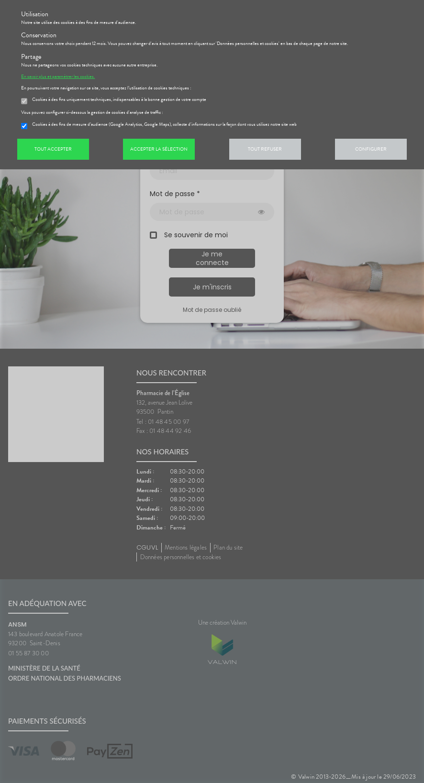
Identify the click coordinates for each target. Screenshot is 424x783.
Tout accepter (53, 149)
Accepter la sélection (159, 149)
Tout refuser (265, 149)
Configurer (371, 149)
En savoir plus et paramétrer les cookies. (58, 76)
